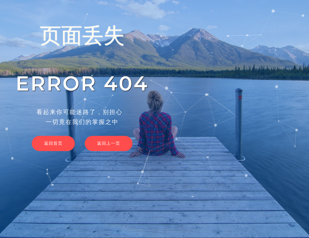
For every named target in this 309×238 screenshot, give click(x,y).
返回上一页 (108, 143)
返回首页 (53, 143)
